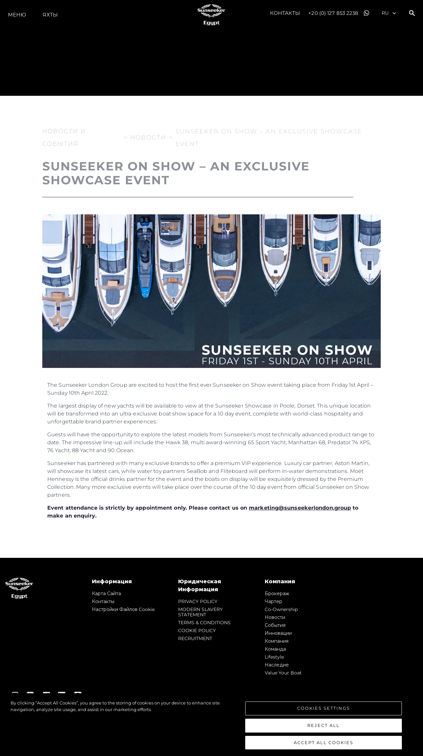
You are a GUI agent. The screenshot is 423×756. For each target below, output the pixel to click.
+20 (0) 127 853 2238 (333, 13)
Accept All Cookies (323, 747)
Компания (276, 641)
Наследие (277, 665)
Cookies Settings (323, 713)
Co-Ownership (281, 609)
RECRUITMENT (195, 638)
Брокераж (277, 593)
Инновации (278, 633)
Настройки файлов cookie (123, 609)
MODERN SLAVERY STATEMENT (200, 612)
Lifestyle (274, 657)
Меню (17, 15)
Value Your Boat (283, 673)
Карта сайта (106, 593)
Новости (275, 617)
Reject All (323, 731)
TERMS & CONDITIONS (204, 623)
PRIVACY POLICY (197, 601)
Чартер (273, 601)
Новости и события (64, 133)
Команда (275, 649)
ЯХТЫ (50, 15)
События (275, 625)
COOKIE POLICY (197, 630)
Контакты (285, 13)
